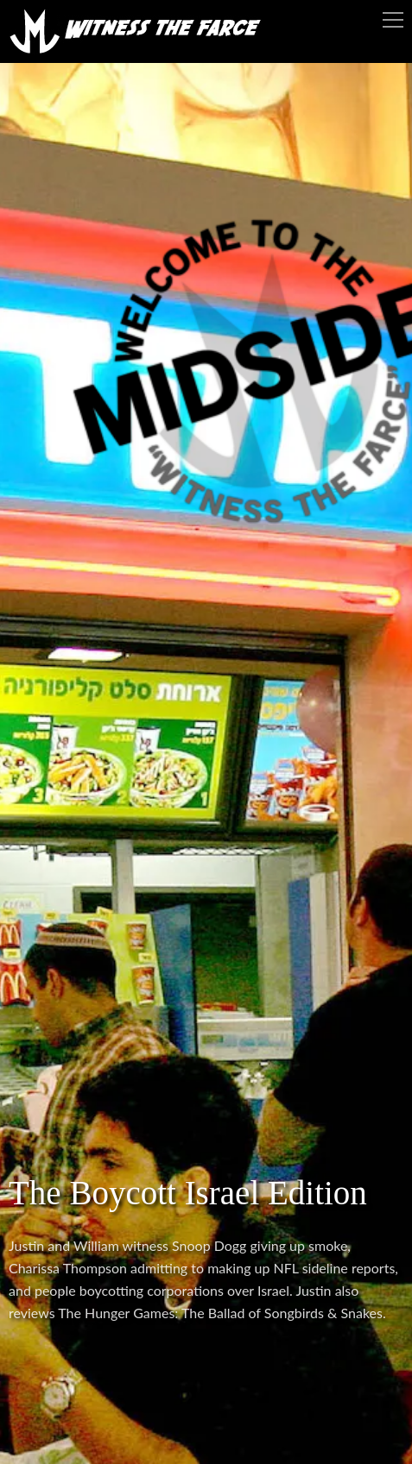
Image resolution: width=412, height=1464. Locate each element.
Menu (393, 20)
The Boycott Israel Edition (188, 1192)
